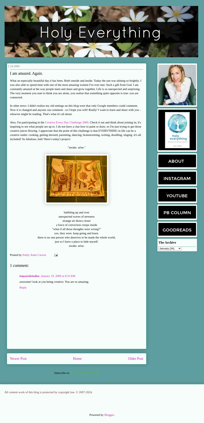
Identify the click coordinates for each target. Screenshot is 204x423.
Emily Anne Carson (35, 255)
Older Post (135, 359)
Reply (23, 287)
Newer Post (18, 359)
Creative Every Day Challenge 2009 (66, 122)
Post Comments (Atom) (85, 373)
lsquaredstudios (30, 276)
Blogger (109, 414)
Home (77, 359)
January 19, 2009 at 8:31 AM (58, 276)
